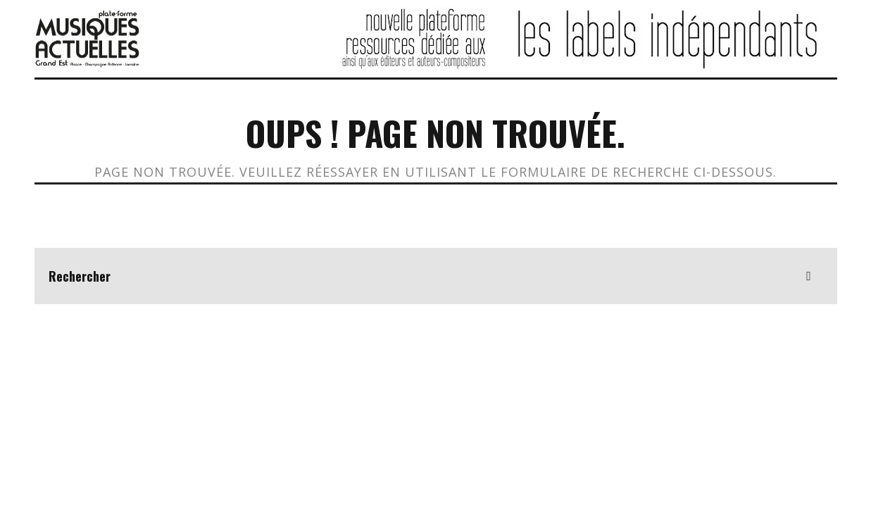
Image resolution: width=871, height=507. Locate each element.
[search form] (436, 276)
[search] (809, 276)
